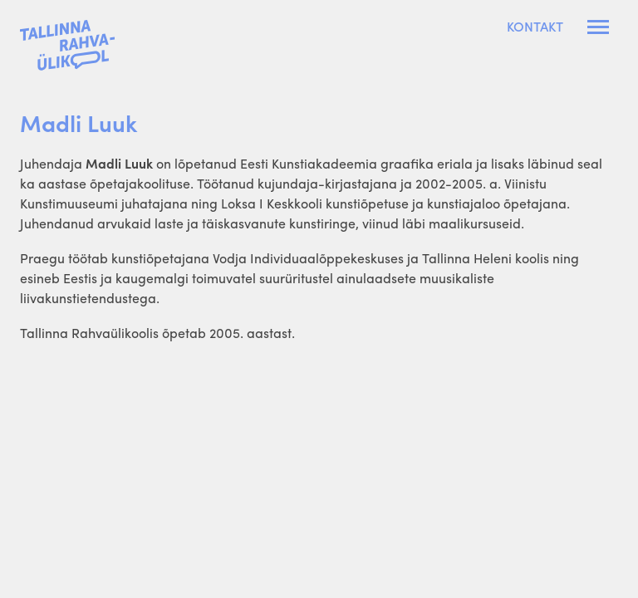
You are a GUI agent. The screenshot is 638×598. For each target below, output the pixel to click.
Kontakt (535, 26)
